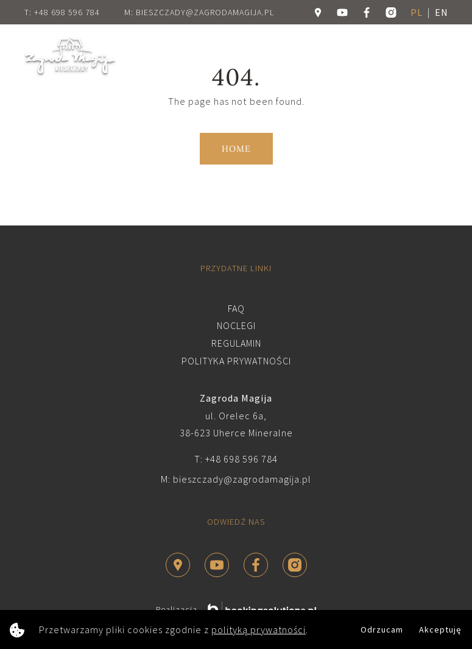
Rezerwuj (357, 56)
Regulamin (236, 343)
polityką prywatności (258, 629)
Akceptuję (440, 629)
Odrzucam (382, 629)
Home (236, 148)
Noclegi (236, 325)
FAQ (236, 308)
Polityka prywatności (236, 361)
